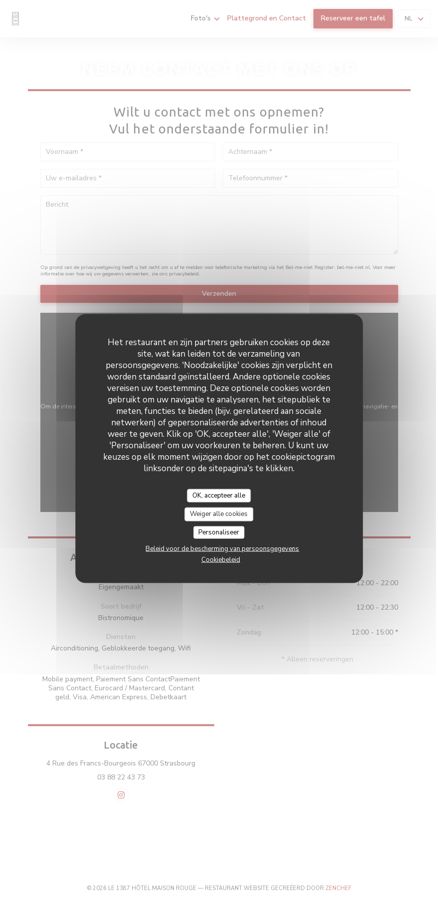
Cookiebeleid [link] (220, 559)
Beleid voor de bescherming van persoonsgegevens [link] (222, 548)
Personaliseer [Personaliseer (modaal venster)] (218, 531)
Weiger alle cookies (219, 514)
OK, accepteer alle (218, 495)
